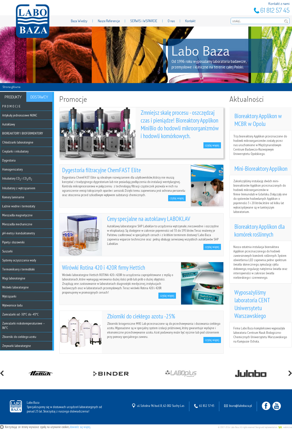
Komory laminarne (13, 197)
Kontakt (190, 21)
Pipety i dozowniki (13, 242)
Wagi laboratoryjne (13, 278)
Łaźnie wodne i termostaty (18, 206)
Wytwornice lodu (12, 305)
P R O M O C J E (11, 106)
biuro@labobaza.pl (240, 405)
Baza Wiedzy (79, 21)
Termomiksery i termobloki (18, 269)
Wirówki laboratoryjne (15, 287)
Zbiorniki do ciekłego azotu (19, 336)
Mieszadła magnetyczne (17, 215)
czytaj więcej (212, 145)
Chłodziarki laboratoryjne (17, 142)
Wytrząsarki (9, 296)
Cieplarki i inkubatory (15, 151)
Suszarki (7, 251)
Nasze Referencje (109, 21)
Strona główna (11, 87)
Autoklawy (8, 124)
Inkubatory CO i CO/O (17, 178)
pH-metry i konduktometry (18, 233)
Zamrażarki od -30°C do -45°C (20, 314)
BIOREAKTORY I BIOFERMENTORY (22, 133)
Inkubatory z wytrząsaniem (18, 188)
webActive (287, 427)
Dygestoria (9, 160)
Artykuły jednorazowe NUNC (19, 115)
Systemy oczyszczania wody (19, 260)
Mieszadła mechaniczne (17, 224)
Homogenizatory (12, 169)
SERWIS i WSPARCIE (143, 21)
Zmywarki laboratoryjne (16, 346)
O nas (171, 21)
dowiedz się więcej (80, 427)
